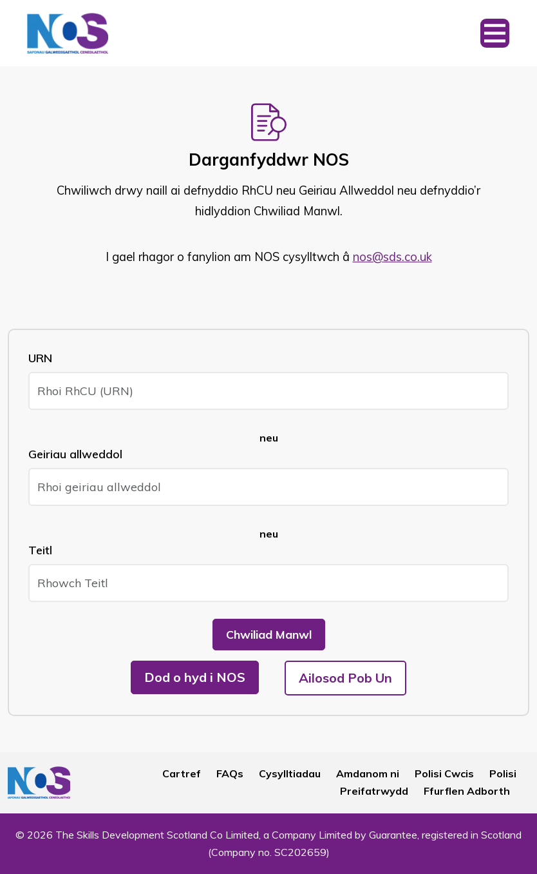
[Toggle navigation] (495, 33)
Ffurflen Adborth (467, 790)
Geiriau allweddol (75, 454)
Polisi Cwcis (444, 773)
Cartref (181, 773)
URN (40, 358)
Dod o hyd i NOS (194, 677)
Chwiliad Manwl (269, 634)
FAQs (229, 773)
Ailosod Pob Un (345, 678)
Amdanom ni (367, 773)
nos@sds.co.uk (392, 256)
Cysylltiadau (290, 773)
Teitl (40, 550)
